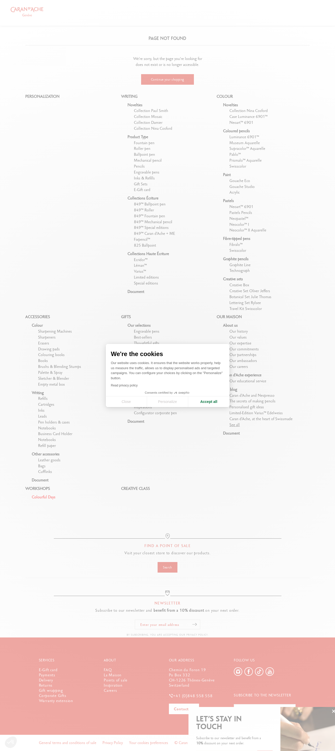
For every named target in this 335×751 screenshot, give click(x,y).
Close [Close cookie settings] (126, 402)
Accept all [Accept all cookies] (208, 402)
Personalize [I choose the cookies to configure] (167, 402)
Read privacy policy (124, 385)
